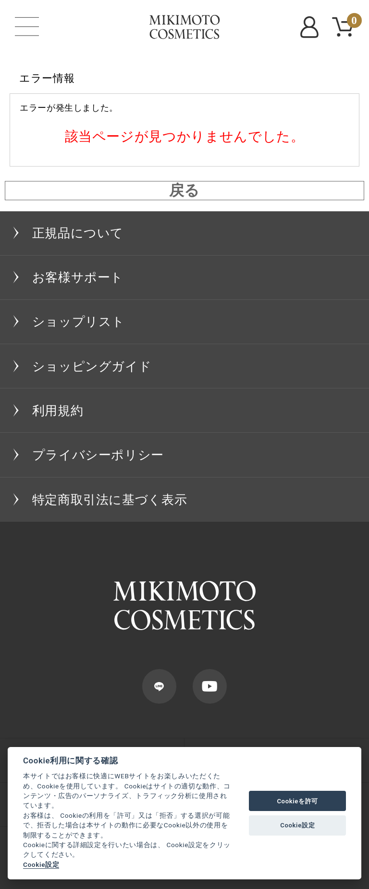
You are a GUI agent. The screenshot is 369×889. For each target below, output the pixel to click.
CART (352, 22)
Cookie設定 (41, 864)
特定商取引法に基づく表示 (109, 499)
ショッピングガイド (92, 366)
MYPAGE (311, 27)
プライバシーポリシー (98, 455)
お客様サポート (77, 277)
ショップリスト (78, 321)
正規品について (77, 233)
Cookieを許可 (297, 801)
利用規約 (58, 410)
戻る (184, 190)
